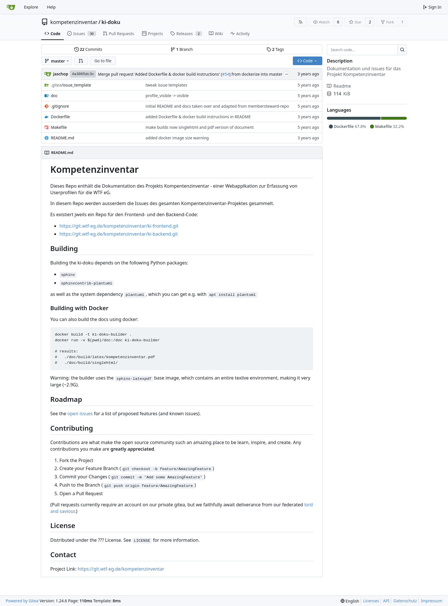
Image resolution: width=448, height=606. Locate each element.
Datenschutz (405, 600)
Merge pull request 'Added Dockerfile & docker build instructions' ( (160, 74)
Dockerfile (60, 116)
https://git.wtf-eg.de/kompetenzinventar (121, 569)
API (386, 600)
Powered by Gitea (22, 600)
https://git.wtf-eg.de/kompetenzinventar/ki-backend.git (118, 234)
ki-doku (110, 22)
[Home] (11, 7)
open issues (80, 413)
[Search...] (402, 49)
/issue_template (71, 85)
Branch (182, 49)
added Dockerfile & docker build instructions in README (198, 116)
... (287, 74)
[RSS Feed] (300, 22)
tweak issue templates (166, 85)
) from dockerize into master (255, 74)
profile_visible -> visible (167, 95)
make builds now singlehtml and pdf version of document (200, 127)
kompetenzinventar (73, 22)
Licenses (371, 600)
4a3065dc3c (83, 74)
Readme (339, 86)
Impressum (431, 600)
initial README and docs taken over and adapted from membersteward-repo (217, 106)
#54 (225, 74)
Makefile (59, 127)
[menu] (350, 601)
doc (54, 95)
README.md (62, 138)
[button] (81, 61)
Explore (31, 7)
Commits (88, 49)
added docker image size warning (177, 138)
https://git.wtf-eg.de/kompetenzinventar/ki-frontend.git (119, 226)
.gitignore (60, 106)
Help (51, 7)
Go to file (102, 60)
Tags (275, 49)
